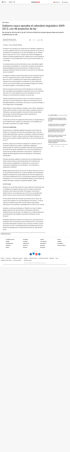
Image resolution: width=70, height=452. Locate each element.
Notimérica (60, 243)
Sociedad (25, 241)
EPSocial (25, 247)
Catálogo (26, 258)
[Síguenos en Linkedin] (39, 254)
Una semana (57, 146)
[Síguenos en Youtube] (36, 254)
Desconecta (43, 243)
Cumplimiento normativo (17, 258)
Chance (42, 239)
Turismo (59, 241)
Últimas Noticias (10, 239)
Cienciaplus (26, 243)
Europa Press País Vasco (9, 39)
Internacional (9, 243)
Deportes (8, 245)
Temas (56, 258)
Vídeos (7, 247)
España (7, 241)
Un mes (62, 146)
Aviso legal (8, 258)
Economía (25, 239)
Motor (59, 239)
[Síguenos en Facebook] (30, 254)
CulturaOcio (43, 241)
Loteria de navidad (17, 260)
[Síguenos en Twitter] (33, 254)
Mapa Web (52, 258)
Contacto (2, 258)
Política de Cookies (33, 258)
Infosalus (42, 247)
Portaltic (25, 245)
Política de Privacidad (43, 258)
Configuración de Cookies (6, 260)
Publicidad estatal (28, 260)
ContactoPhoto (61, 245)
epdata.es (42, 245)
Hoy (52, 146)
